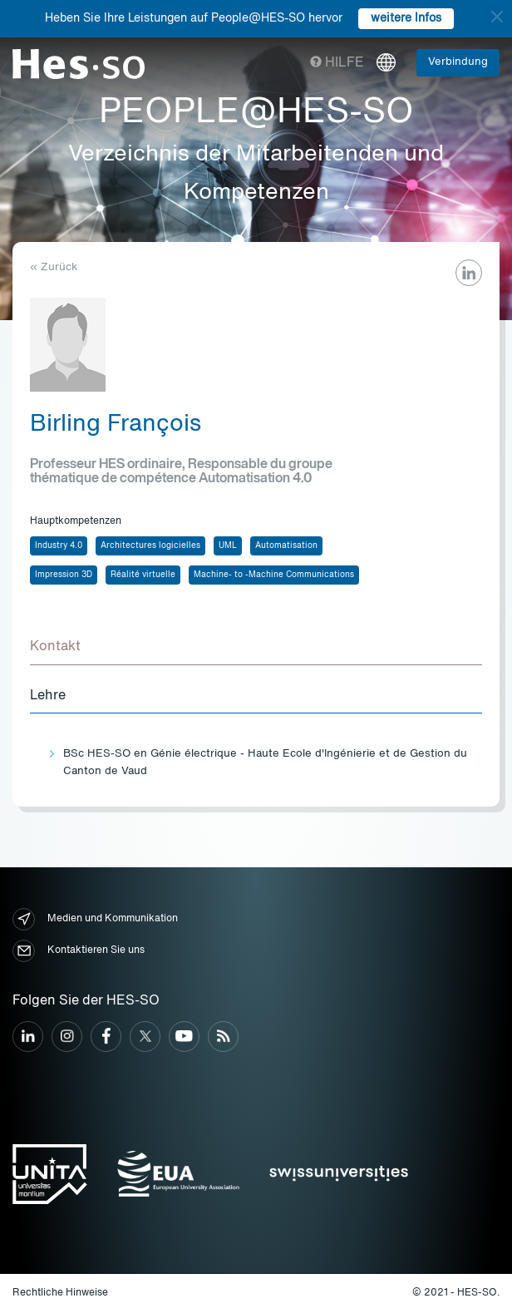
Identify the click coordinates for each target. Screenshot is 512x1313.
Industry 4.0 (58, 545)
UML (228, 545)
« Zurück (53, 267)
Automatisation (286, 545)
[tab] (256, 647)
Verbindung (458, 62)
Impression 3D (63, 574)
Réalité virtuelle (143, 574)
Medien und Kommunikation (95, 919)
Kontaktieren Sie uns (78, 951)
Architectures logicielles (150, 545)
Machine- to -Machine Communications (274, 574)
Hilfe (337, 63)
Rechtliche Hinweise (60, 1293)
